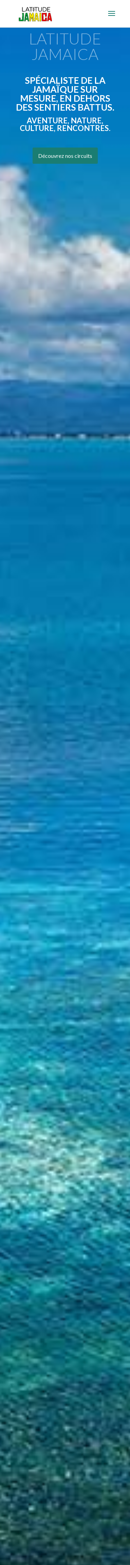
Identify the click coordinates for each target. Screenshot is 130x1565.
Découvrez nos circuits (65, 155)
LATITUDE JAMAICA (65, 46)
